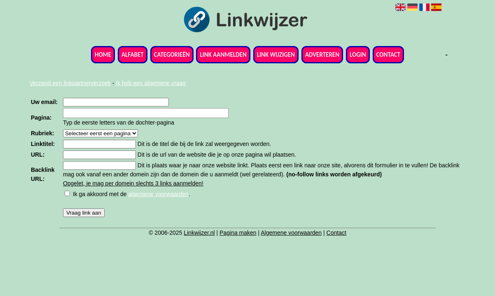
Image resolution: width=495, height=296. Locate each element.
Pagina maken (238, 232)
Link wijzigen (276, 54)
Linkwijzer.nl (199, 232)
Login (358, 54)
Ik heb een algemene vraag (151, 83)
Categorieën (172, 54)
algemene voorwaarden (158, 194)
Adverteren (322, 54)
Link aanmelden (223, 54)
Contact (388, 54)
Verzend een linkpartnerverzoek (70, 83)
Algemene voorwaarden (291, 232)
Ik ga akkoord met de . (131, 194)
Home (103, 54)
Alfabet (132, 54)
